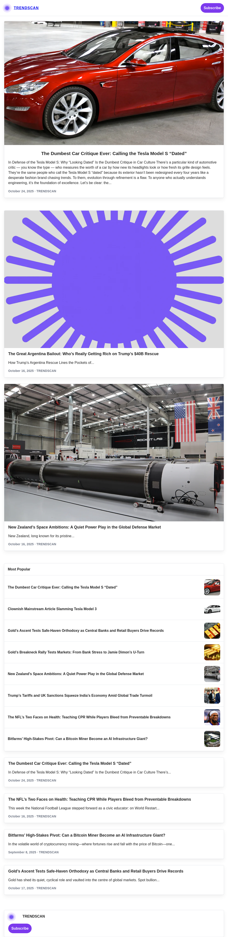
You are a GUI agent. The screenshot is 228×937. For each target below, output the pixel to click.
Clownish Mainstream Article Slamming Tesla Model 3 (52, 609)
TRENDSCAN (26, 8)
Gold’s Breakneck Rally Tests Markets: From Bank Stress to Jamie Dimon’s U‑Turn (76, 652)
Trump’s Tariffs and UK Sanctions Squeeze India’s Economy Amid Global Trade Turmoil (80, 695)
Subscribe (212, 8)
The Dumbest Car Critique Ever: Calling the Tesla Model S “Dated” (114, 153)
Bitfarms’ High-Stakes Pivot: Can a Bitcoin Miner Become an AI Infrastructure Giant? (78, 739)
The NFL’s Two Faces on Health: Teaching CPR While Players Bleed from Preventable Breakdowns (89, 717)
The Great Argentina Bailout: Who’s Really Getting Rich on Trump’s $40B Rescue (83, 354)
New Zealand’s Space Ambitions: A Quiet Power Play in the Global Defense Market (84, 527)
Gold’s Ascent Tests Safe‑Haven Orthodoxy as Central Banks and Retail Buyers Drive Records (86, 630)
